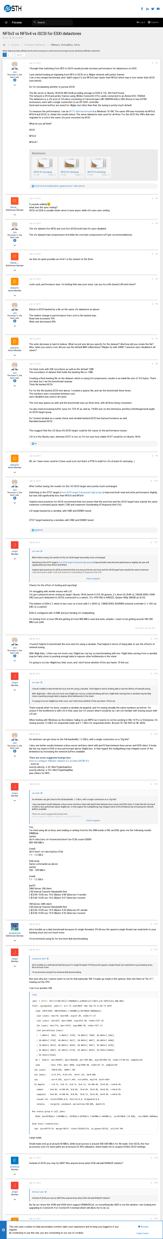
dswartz (15, 287)
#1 (156, 63)
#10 (155, 481)
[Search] (49, 22)
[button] (6, 22)
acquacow (15, 933)
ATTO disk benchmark (81, 111)
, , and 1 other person (60, 186)
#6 (156, 304)
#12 (155, 639)
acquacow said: (39, 959)
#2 (156, 198)
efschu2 (15, 1166)
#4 (156, 254)
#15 (155, 784)
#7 (156, 339)
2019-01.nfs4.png (97, 172)
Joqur (15, 551)
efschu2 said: (38, 1192)
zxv (6, 38)
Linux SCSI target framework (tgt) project (82, 492)
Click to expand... (93, 579)
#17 (155, 949)
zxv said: (36, 551)
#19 (155, 1183)
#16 (155, 924)
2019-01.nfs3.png (70, 172)
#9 (156, 456)
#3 (156, 223)
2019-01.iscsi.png (43, 172)
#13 (155, 673)
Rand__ (15, 207)
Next (20, 55)
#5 (156, 279)
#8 (156, 364)
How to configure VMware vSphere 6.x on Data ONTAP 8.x (59, 760)
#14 (155, 734)
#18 (155, 1158)
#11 (155, 542)
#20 (155, 1219)
